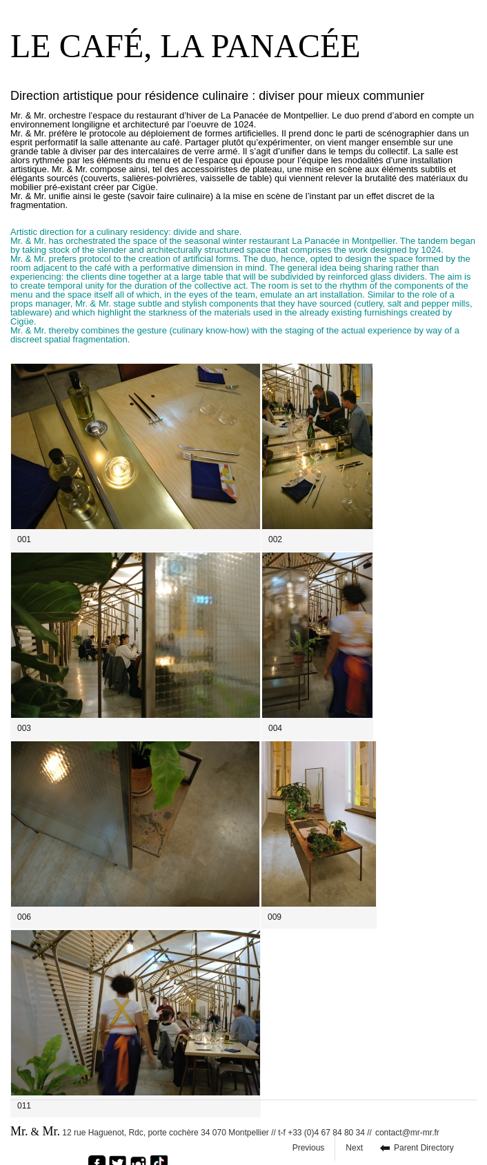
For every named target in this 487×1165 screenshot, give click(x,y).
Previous (308, 1148)
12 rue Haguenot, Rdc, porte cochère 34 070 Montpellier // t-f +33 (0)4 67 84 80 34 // (191, 1131)
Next (354, 1148)
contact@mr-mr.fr (407, 1132)
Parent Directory (424, 1148)
